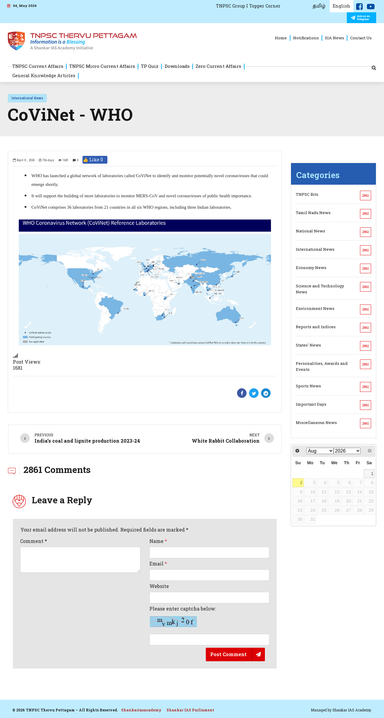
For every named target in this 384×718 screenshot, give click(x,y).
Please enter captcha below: (182, 617)
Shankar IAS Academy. (352, 709)
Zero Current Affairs (218, 66)
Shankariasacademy (141, 709)
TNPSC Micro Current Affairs (102, 66)
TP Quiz (149, 66)
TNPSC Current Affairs (37, 66)
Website (159, 586)
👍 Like (95, 159)
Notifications (306, 38)
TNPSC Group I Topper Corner (248, 6)
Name (158, 541)
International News (27, 98)
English (341, 6)
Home (281, 38)
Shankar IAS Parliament (190, 709)
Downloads (177, 66)
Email (158, 564)
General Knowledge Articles (43, 75)
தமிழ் (319, 6)
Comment (33, 541)
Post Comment (228, 654)
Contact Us (361, 38)
